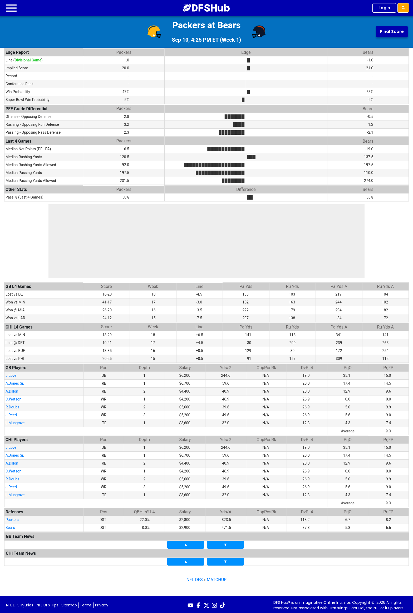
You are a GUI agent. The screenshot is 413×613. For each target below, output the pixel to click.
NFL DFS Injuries (19, 603)
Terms (86, 603)
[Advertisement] (206, 241)
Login (384, 8)
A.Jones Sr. (15, 382)
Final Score (392, 31)
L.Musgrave (15, 421)
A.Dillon (12, 390)
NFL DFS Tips (47, 603)
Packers (12, 518)
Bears (10, 526)
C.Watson (13, 397)
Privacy (101, 603)
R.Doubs (12, 405)
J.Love (11, 374)
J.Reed (11, 413)
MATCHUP (217, 578)
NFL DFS (194, 578)
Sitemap (69, 603)
